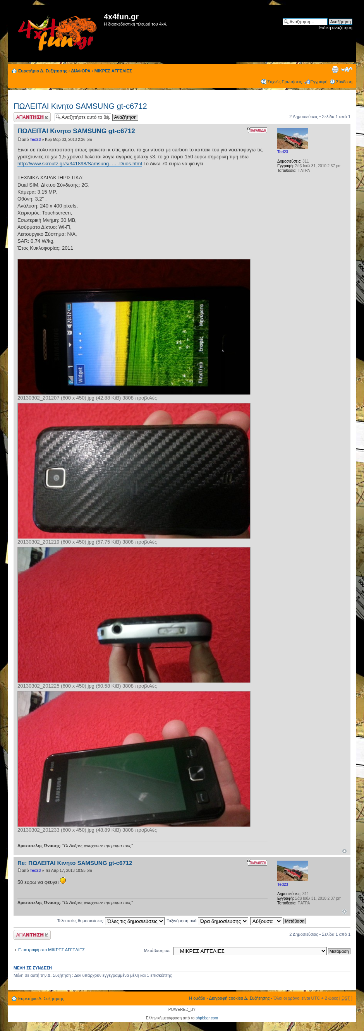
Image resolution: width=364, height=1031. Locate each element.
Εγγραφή (319, 81)
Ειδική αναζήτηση (335, 27)
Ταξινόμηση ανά (207, 920)
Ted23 (35, 139)
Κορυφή (344, 851)
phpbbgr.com (207, 1018)
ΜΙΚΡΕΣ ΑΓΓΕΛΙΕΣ (113, 71)
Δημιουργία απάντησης (32, 117)
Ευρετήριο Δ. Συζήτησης (42, 71)
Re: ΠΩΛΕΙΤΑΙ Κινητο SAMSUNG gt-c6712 (74, 862)
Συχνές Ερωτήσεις (284, 81)
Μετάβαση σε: (157, 950)
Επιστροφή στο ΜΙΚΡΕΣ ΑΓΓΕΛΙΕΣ (51, 949)
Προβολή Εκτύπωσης (335, 69)
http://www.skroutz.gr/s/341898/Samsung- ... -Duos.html (79, 163)
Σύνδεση (344, 81)
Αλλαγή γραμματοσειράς (346, 69)
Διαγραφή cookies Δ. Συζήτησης (239, 998)
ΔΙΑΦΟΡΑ (81, 71)
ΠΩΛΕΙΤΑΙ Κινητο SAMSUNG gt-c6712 (80, 106)
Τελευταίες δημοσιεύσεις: (111, 920)
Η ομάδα (197, 998)
